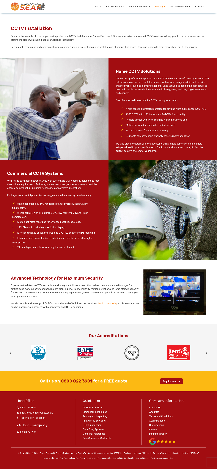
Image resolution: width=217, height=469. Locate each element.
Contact (199, 6)
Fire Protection (114, 6)
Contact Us (155, 407)
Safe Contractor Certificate (97, 438)
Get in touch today (108, 303)
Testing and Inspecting (95, 416)
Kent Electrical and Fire (69, 458)
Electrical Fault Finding (95, 412)
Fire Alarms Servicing (94, 420)
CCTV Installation (92, 425)
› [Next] (206, 353)
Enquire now (171, 381)
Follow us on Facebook (31, 417)
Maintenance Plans (180, 6)
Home (98, 6)
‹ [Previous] (11, 353)
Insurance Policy (158, 433)
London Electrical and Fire (135, 458)
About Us (154, 412)
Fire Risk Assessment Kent (162, 458)
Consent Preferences (94, 433)
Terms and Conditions (161, 416)
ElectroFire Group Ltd (87, 453)
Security (159, 6)
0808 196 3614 (26, 407)
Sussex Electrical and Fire (112, 458)
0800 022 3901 (76, 381)
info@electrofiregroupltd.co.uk (35, 412)
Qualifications (156, 425)
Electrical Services (138, 6)
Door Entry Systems (93, 429)
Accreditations (157, 420)
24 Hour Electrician (93, 407)
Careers (153, 429)
